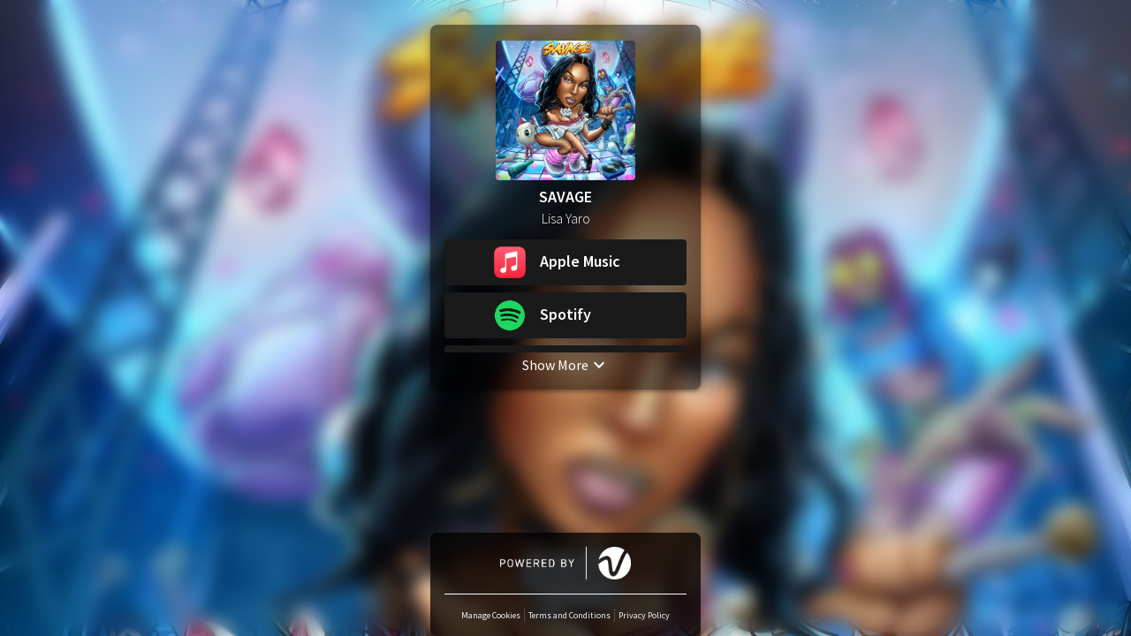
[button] (565, 262)
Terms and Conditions (569, 615)
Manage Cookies (490, 615)
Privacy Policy (644, 615)
